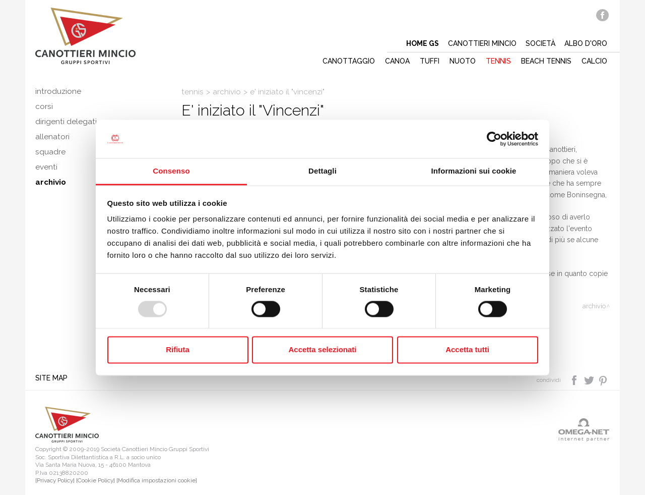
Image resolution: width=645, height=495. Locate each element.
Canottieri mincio (482, 43)
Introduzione (58, 91)
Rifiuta (177, 350)
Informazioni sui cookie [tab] (474, 171)
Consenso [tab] (171, 171)
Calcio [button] (594, 61)
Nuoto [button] (462, 61)
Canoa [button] (397, 61)
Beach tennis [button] (546, 61)
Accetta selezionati (322, 350)
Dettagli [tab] (322, 171)
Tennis (192, 91)
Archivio (227, 91)
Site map (51, 378)
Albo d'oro (585, 43)
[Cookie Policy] (95, 480)
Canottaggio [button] (348, 61)
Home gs (422, 43)
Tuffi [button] (429, 61)
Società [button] (540, 43)
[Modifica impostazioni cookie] (156, 480)
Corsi (44, 106)
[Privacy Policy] (55, 480)
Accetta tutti (467, 350)
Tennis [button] (498, 61)
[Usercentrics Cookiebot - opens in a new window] (494, 138)
